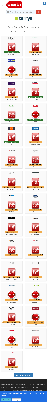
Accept (16, 400)
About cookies (6, 400)
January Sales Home (23, 375)
